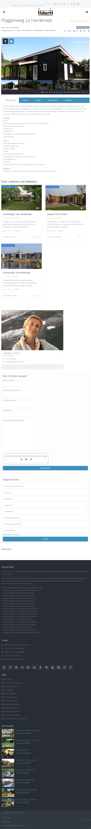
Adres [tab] (25, 100)
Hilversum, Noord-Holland (12, 680)
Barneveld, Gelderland (11, 712)
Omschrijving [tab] (10, 100)
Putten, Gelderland (10, 694)
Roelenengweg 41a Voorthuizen (27, 737)
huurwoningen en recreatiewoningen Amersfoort (20, 587)
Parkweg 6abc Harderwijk (25, 777)
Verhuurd (15, 27)
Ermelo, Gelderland (10, 697)
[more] (25, 227)
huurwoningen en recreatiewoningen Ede (18, 624)
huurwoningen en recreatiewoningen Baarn (18, 590)
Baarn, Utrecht (8, 687)
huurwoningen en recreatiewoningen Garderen (20, 606)
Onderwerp (21, 409)
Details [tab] (38, 100)
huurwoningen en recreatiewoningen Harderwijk (20, 608)
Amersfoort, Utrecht (10, 683)
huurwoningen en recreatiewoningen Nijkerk (19, 598)
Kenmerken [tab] (53, 100)
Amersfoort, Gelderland (11, 701)
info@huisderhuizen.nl (36, 5)
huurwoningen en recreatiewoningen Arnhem (19, 621)
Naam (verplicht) (21, 379)
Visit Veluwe (7, 676)
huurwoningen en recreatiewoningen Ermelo (19, 603)
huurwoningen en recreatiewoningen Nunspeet (20, 613)
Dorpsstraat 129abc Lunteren (26, 757)
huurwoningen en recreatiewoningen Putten (19, 600)
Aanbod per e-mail (8, 826)
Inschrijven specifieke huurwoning (13, 822)
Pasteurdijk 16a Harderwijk (16, 271)
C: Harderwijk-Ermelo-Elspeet (44, 30)
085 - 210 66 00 (19, 5)
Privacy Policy (6, 814)
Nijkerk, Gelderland (10, 690)
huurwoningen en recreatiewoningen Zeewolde (20, 611)
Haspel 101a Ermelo (57, 214)
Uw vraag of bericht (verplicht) (21, 432)
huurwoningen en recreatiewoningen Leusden (19, 595)
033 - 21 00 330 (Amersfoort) (14, 645)
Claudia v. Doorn (11, 237)
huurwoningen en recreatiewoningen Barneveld (20, 627)
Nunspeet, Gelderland (11, 705)
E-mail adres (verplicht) (21, 389)
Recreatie (5, 27)
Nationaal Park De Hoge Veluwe (14, 715)
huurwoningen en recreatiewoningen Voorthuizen (21, 629)
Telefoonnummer (21, 399)
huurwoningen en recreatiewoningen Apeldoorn (20, 619)
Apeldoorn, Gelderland (11, 708)
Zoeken (45, 536)
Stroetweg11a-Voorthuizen (25, 767)
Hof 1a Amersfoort (22, 747)
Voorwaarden (6, 818)
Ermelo (18, 30)
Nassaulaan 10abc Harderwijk (26, 787)
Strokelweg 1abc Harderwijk (17, 214)
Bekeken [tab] (68, 100)
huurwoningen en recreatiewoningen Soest (18, 592)
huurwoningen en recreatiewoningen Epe (18, 616)
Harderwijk (26, 30)
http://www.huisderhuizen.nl (15, 656)
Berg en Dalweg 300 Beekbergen (27, 727)
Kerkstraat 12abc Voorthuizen (26, 796)
